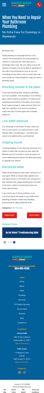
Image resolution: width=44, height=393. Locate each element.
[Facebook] (19, 372)
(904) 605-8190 (26, 203)
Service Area (22, 309)
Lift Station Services (22, 304)
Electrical (22, 300)
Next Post (34, 215)
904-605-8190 (22, 268)
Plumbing (19, 208)
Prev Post (10, 215)
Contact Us (22, 323)
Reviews (22, 314)
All (13, 208)
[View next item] (14, 242)
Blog (22, 318)
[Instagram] (24, 372)
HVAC (22, 291)
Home (22, 281)
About (22, 286)
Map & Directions (22, 343)
